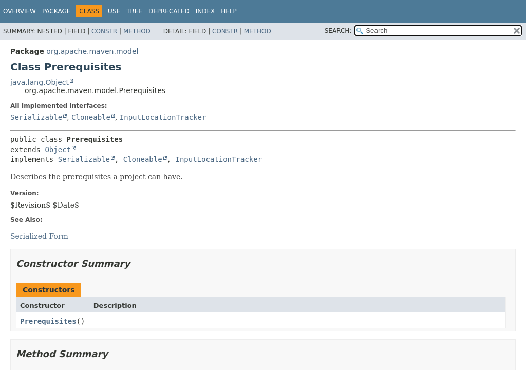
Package (56, 11)
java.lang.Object (39, 82)
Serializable (36, 117)
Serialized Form (39, 236)
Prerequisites (48, 321)
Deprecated (169, 11)
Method (137, 31)
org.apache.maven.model (92, 51)
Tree (134, 11)
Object (58, 149)
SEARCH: (338, 30)
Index (205, 11)
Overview (19, 11)
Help (229, 11)
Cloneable (90, 117)
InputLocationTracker (163, 117)
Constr (104, 31)
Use (114, 11)
